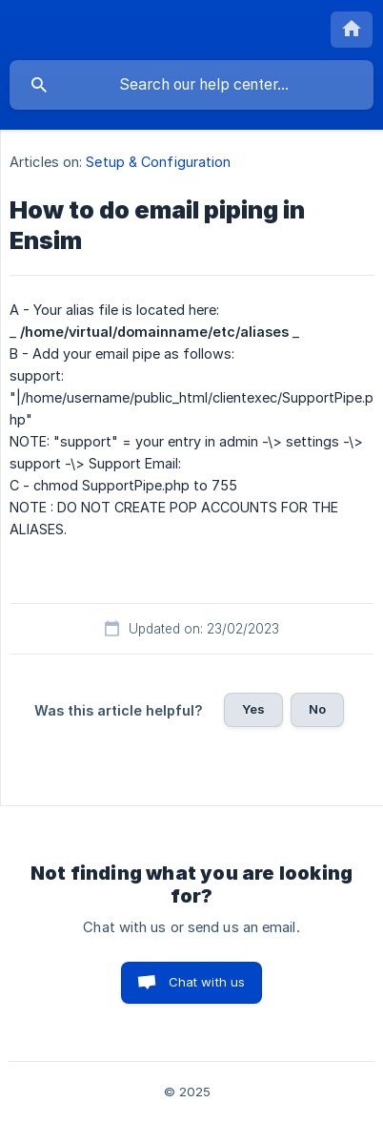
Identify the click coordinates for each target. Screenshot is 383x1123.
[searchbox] (191, 85)
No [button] (317, 709)
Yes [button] (253, 709)
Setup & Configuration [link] (158, 162)
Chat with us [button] (207, 981)
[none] (352, 29)
